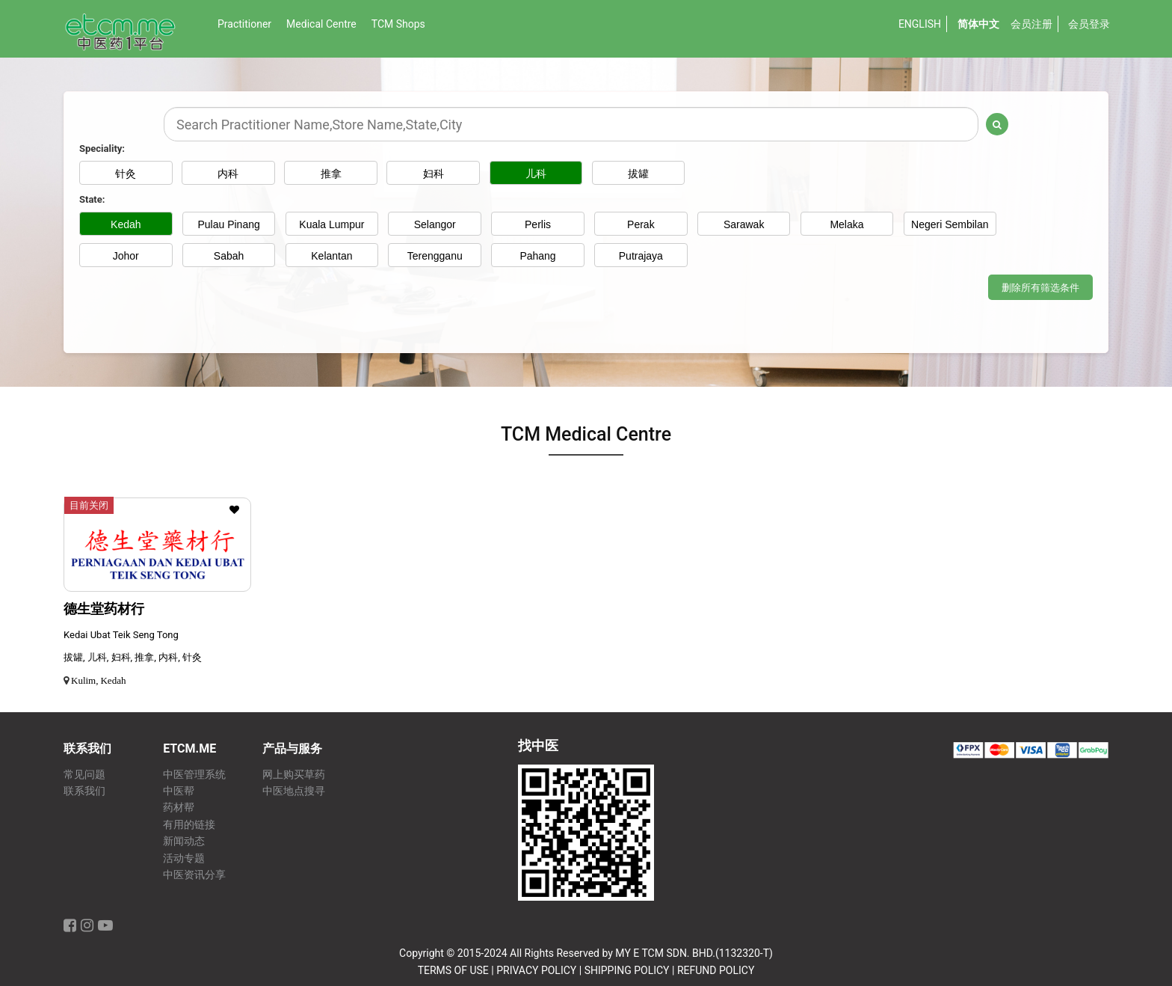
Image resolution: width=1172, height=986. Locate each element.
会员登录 (1089, 24)
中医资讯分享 (194, 875)
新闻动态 (184, 841)
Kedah (126, 224)
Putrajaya (641, 256)
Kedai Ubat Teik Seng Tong (121, 634)
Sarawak (744, 224)
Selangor (435, 224)
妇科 (435, 174)
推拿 (331, 174)
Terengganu (435, 256)
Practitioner (244, 24)
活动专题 (184, 858)
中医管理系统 (194, 774)
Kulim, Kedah (98, 680)
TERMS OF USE (453, 970)
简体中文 (978, 24)
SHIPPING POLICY (627, 970)
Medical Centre (321, 24)
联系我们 (84, 791)
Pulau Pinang (228, 224)
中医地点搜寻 (293, 791)
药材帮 (178, 807)
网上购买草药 (293, 774)
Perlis (538, 224)
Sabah (229, 256)
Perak (641, 224)
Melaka (846, 224)
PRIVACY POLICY (536, 970)
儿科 (538, 174)
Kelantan (331, 256)
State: (92, 199)
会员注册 (1031, 24)
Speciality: (102, 148)
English (919, 24)
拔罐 (640, 174)
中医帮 (178, 791)
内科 (228, 174)
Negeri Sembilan (950, 224)
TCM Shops (398, 24)
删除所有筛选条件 (1040, 287)
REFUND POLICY (715, 970)
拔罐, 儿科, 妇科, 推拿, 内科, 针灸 (133, 657)
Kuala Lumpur (331, 224)
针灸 (125, 174)
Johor (126, 256)
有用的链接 (189, 824)
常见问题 (84, 774)
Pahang (537, 256)
